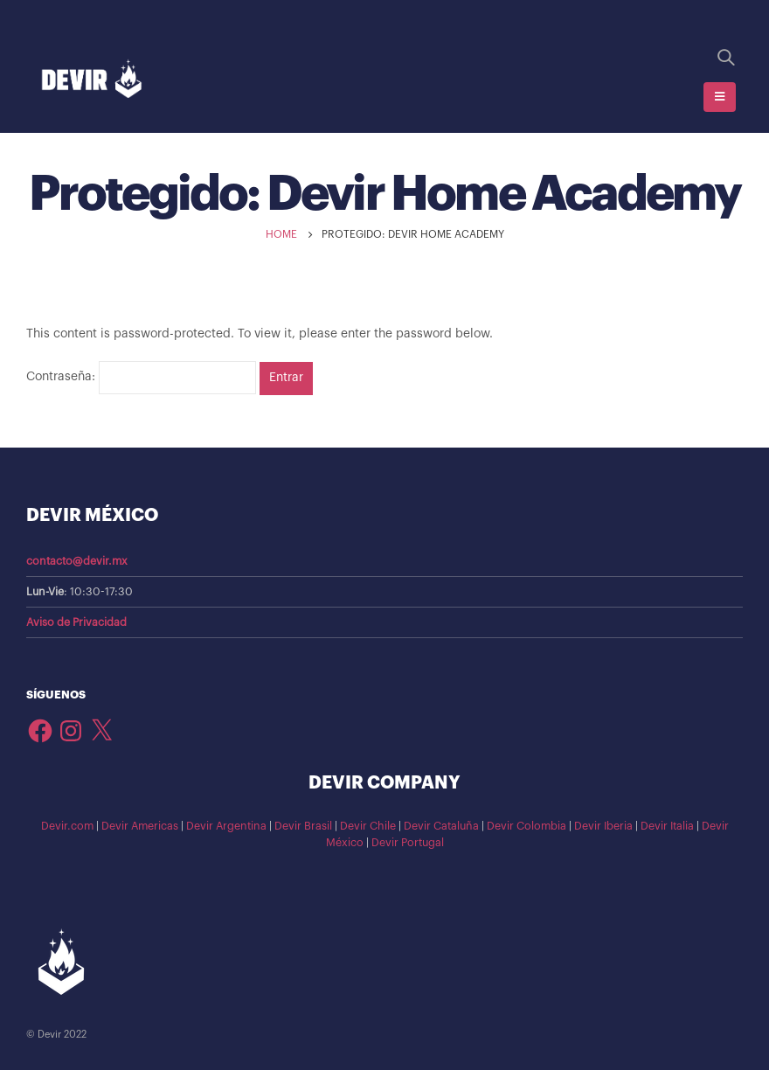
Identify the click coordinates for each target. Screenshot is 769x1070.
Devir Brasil (303, 826)
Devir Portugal (407, 842)
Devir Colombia (526, 826)
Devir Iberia (603, 826)
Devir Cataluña (441, 826)
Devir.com (67, 826)
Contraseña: (141, 377)
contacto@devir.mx (77, 561)
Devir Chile (368, 826)
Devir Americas (139, 826)
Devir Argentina (226, 826)
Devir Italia (667, 826)
